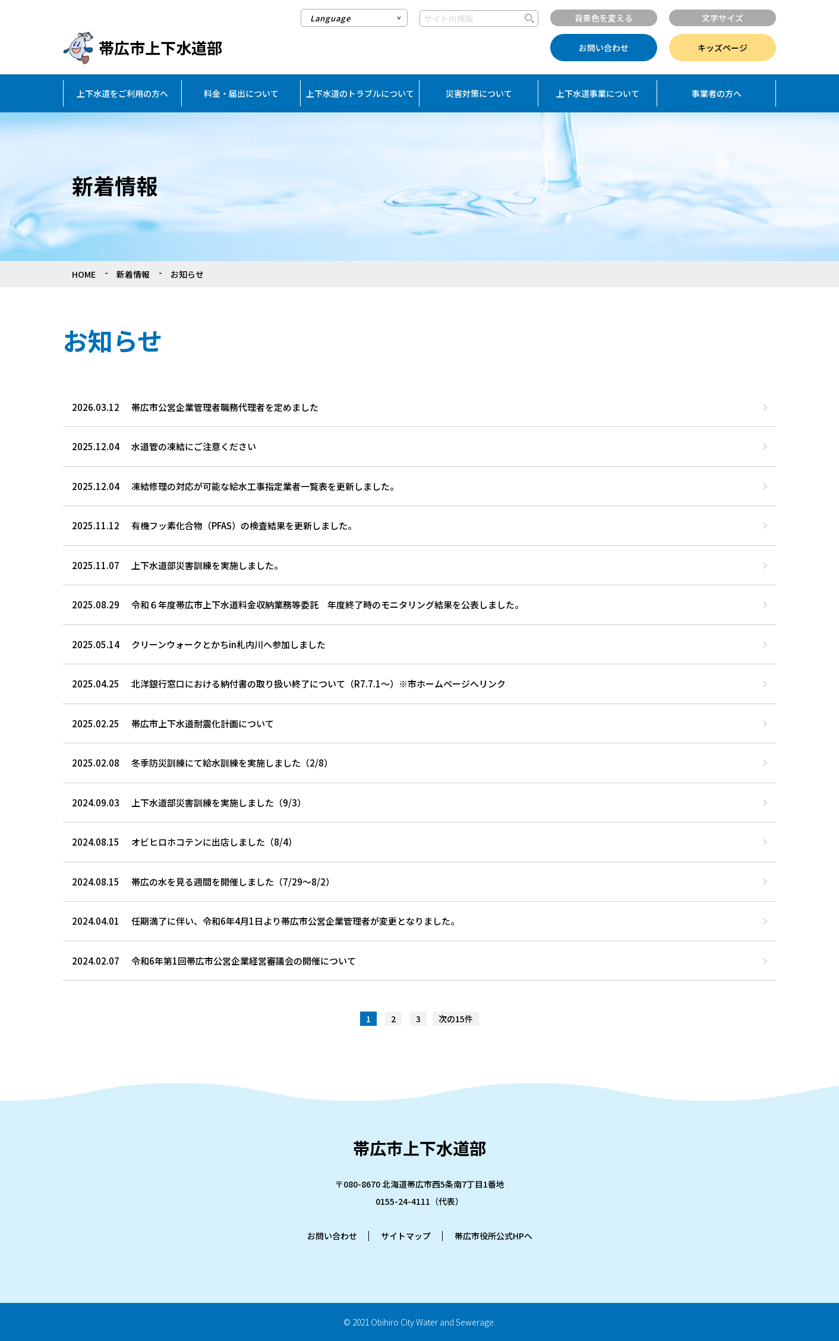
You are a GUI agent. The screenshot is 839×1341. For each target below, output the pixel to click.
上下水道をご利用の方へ (122, 93)
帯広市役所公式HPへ (493, 1236)
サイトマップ (406, 1236)
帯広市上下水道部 (160, 47)
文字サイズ (722, 18)
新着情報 (133, 274)
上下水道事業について (597, 93)
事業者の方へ (717, 93)
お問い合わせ (604, 48)
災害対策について (479, 93)
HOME (84, 274)
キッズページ (722, 48)
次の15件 (456, 1019)
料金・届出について (241, 93)
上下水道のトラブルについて (360, 93)
